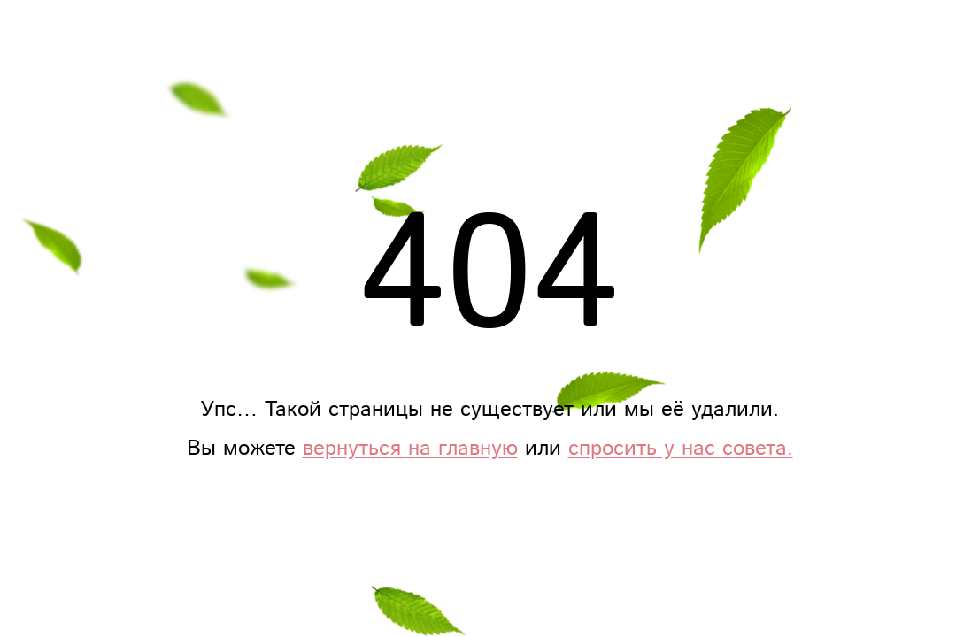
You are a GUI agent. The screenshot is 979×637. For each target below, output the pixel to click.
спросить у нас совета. (680, 449)
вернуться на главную (410, 449)
